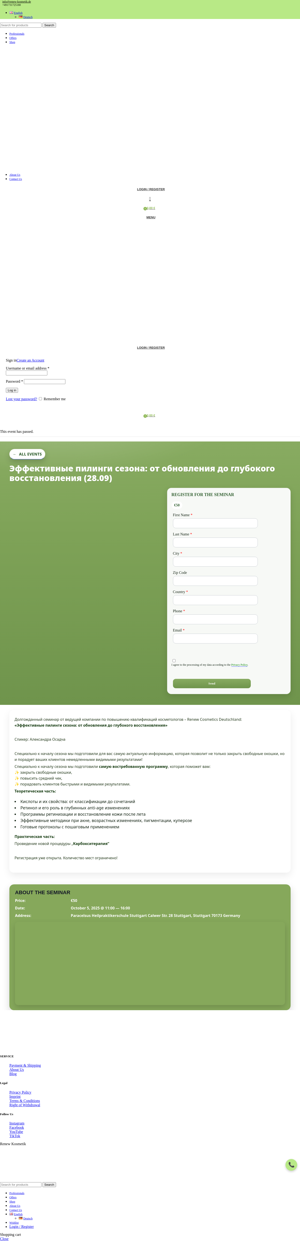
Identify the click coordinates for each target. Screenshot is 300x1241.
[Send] (212, 683)
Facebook (16, 1127)
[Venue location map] (150, 963)
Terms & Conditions (24, 1101)
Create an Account (30, 360)
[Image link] (37, 1047)
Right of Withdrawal (24, 1105)
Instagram (16, 1123)
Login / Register (21, 1227)
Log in (12, 390)
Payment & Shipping (25, 1065)
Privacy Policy (239, 664)
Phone (179, 611)
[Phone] (215, 619)
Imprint (15, 1097)
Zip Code (180, 573)
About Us (16, 1070)
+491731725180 (11, 5)
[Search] (20, 25)
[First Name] (215, 523)
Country (180, 592)
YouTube (16, 1132)
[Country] (215, 600)
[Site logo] (23, 166)
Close (4, 1239)
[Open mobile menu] (150, 217)
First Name (183, 515)
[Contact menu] (291, 1165)
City (177, 553)
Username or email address (27, 368)
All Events (30, 454)
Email (179, 630)
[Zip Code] (215, 581)
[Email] (215, 638)
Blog (13, 1074)
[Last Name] (215, 542)
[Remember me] (40, 398)
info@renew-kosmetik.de (16, 1)
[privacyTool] (174, 660)
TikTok (14, 1136)
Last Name (182, 534)
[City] (215, 562)
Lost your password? (21, 399)
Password (14, 381)
